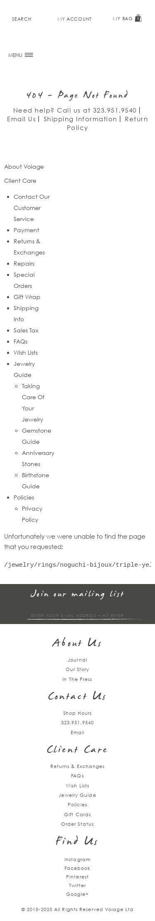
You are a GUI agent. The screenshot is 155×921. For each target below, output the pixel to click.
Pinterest (77, 876)
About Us (77, 644)
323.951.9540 (115, 110)
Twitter (77, 885)
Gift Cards (77, 814)
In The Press (77, 679)
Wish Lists (26, 352)
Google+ (77, 894)
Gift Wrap (27, 296)
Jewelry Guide (77, 795)
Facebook (77, 868)
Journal (77, 659)
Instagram (77, 859)
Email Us (21, 118)
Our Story (78, 669)
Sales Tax (26, 330)
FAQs (20, 341)
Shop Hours (77, 713)
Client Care (77, 750)
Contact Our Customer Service (32, 207)
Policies (24, 497)
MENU (20, 55)
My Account (74, 18)
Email (78, 732)
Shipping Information (80, 118)
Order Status (77, 824)
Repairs (24, 263)
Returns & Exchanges (77, 766)
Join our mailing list (78, 595)
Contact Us (77, 697)
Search (21, 18)
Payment (26, 229)
